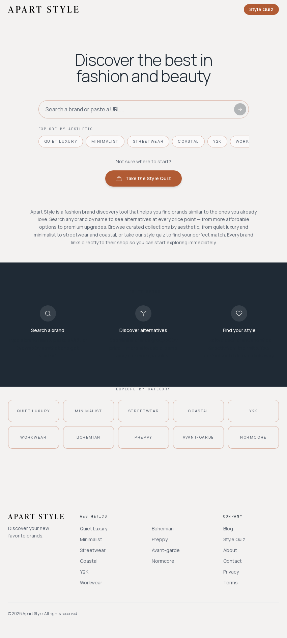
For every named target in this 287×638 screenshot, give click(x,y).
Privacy (231, 571)
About (230, 550)
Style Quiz (261, 9)
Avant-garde (166, 550)
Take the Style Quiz (143, 178)
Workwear (91, 582)
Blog (228, 528)
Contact (232, 561)
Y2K (217, 141)
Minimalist (105, 141)
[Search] (240, 109)
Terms (230, 582)
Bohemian (163, 528)
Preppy (160, 539)
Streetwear (148, 141)
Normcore (163, 561)
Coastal (188, 141)
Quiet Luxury (61, 141)
